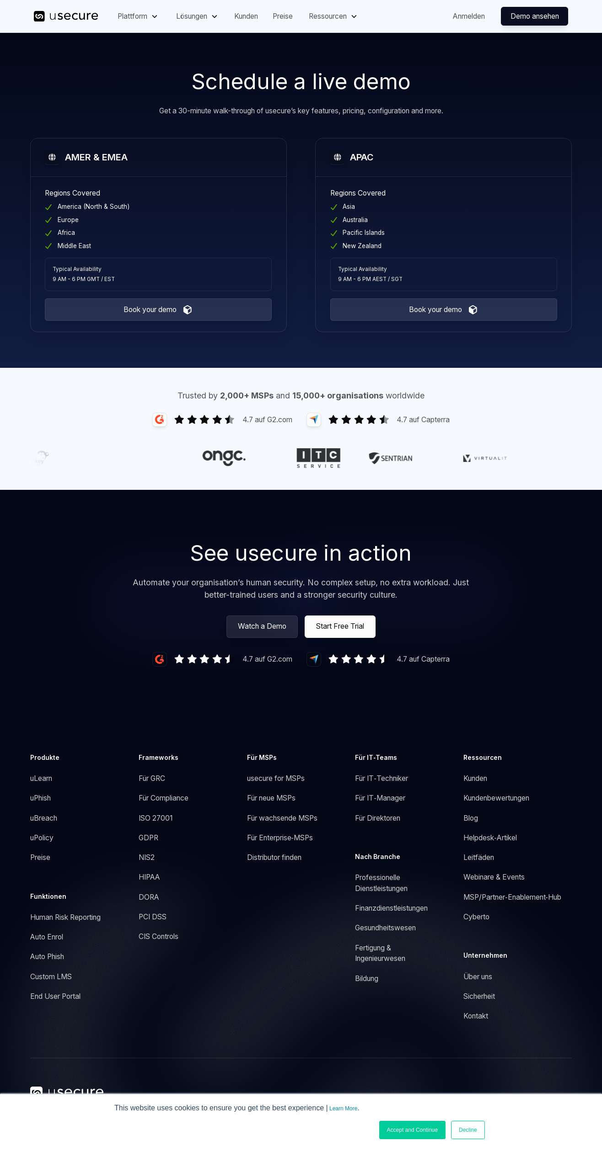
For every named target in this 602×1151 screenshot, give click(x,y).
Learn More (343, 1108)
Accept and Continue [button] (412, 1130)
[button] (138, 16)
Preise (283, 16)
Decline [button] (468, 1130)
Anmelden (469, 16)
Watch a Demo (262, 626)
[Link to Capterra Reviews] (378, 420)
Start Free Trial (340, 626)
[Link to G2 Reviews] (222, 420)
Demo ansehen (535, 16)
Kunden (246, 16)
